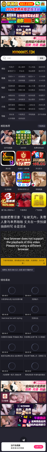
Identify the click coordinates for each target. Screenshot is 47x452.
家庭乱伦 (21, 105)
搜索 (41, 58)
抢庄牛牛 (42, 71)
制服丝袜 (11, 90)
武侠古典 (42, 105)
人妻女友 (32, 105)
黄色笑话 (32, 109)
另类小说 (21, 109)
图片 (3, 97)
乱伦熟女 (32, 90)
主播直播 (32, 80)
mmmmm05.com (23, 52)
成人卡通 (32, 86)
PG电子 (11, 67)
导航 (3, 116)
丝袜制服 (21, 80)
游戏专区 (42, 67)
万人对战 (32, 67)
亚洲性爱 (11, 86)
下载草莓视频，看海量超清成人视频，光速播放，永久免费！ (24, 262)
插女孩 (11, 114)
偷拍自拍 (21, 86)
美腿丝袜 (11, 99)
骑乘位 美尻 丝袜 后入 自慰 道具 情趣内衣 (17, 270)
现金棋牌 (32, 71)
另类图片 (42, 99)
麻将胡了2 (11, 71)
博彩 (3, 68)
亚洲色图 (21, 95)
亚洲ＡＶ (11, 76)
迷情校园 (11, 109)
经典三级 (21, 90)
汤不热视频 (42, 114)
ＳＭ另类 (42, 80)
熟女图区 (32, 99)
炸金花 (21, 71)
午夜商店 (21, 114)
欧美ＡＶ (32, 76)
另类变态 (42, 90)
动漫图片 (42, 95)
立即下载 (38, 447)
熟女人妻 (11, 80)
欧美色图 (32, 95)
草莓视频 (32, 114)
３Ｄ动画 (42, 76)
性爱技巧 (42, 109)
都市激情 (11, 105)
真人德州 (21, 67)
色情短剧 (21, 118)
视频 (3, 78)
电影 (3, 87)
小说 (3, 106)
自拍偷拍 (21, 76)
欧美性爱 (42, 86)
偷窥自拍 (11, 95)
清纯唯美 (21, 99)
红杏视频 (11, 118)
